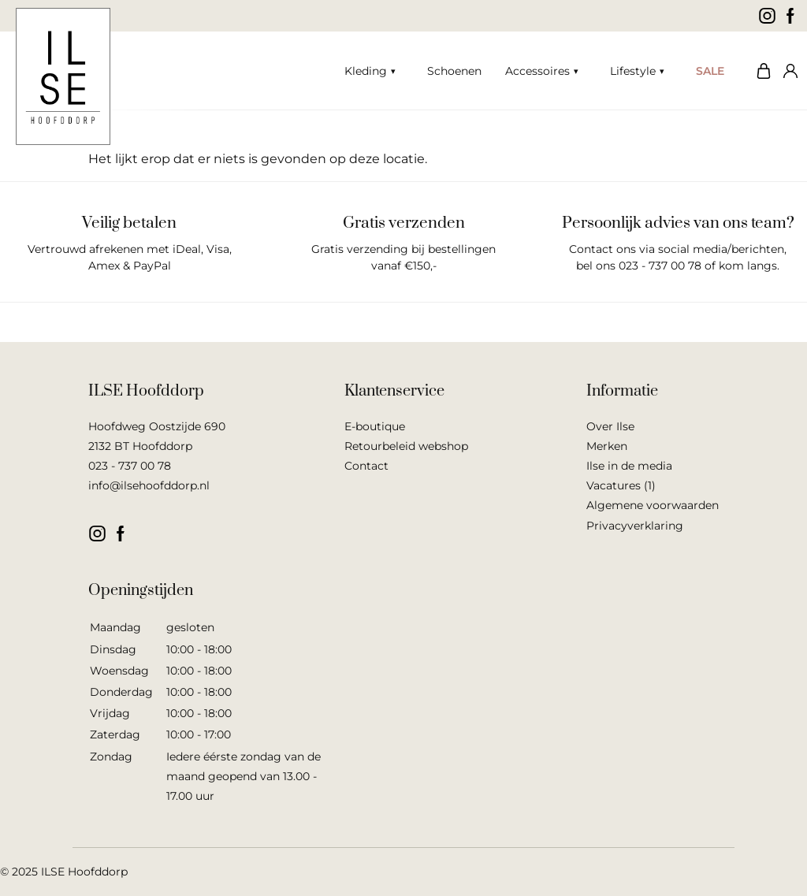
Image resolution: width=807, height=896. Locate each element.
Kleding (365, 71)
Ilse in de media (629, 466)
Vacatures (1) (621, 485)
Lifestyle (633, 71)
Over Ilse (610, 426)
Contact (366, 466)
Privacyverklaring (634, 526)
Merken (606, 446)
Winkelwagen (760, 71)
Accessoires (537, 71)
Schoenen (454, 71)
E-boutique (374, 426)
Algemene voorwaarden (652, 505)
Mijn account (787, 71)
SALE (710, 71)
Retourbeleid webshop (406, 446)
